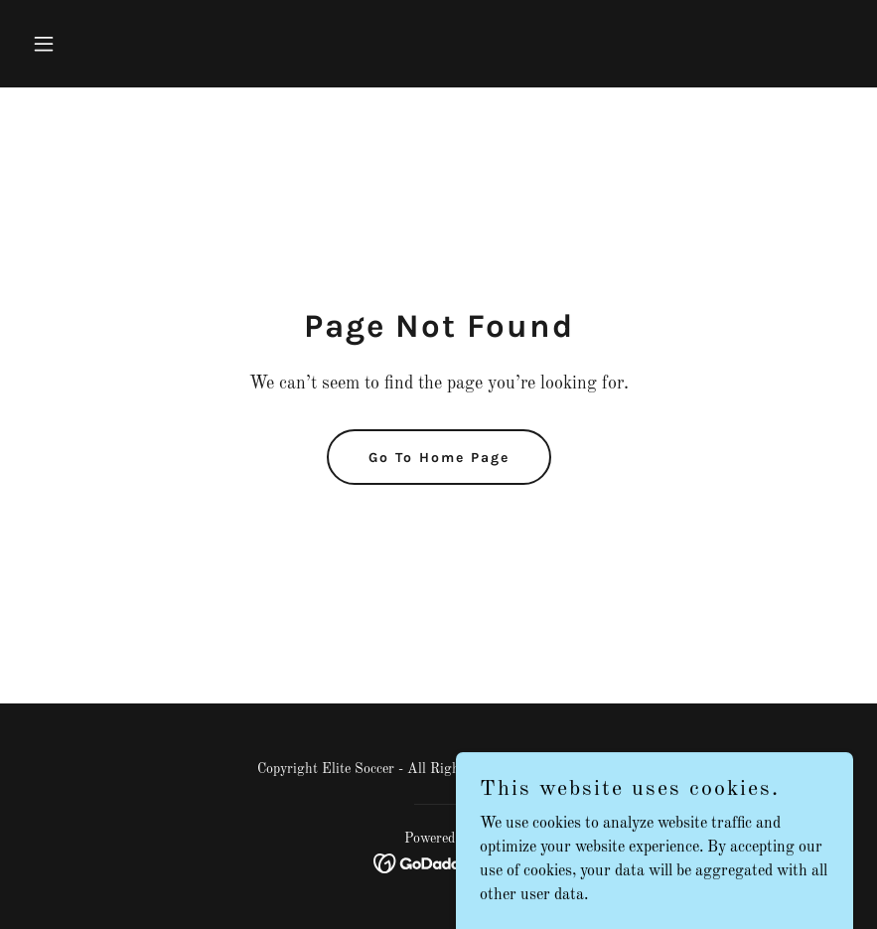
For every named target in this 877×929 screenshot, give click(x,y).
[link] (438, 863)
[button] (86, 44)
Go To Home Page (439, 457)
